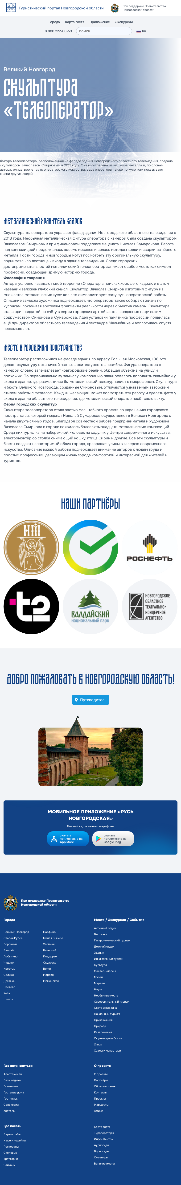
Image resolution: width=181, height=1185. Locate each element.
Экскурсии (124, 22)
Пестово (9, 987)
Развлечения (103, 1032)
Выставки (100, 934)
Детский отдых (104, 946)
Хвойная (48, 944)
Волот (47, 969)
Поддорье (50, 956)
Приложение (100, 22)
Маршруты (101, 1105)
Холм (7, 993)
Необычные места (106, 995)
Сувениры (101, 1157)
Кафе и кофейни (15, 1140)
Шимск (8, 999)
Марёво (48, 975)
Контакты (100, 1092)
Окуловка (49, 962)
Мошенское (51, 981)
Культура (100, 965)
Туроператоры (104, 1133)
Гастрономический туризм (112, 940)
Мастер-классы (105, 971)
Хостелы (9, 1111)
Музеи (98, 977)
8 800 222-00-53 (58, 31)
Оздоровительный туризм (111, 1002)
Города (54, 22)
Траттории (11, 1159)
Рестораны (11, 1147)
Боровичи (10, 944)
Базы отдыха (12, 1080)
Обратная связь (104, 1086)
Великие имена (104, 1163)
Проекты (100, 1099)
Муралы (99, 983)
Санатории (11, 1105)
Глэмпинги (11, 1086)
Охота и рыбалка (105, 1008)
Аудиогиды (101, 1145)
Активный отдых (105, 928)
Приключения (103, 1020)
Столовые (10, 1153)
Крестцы (9, 969)
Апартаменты (13, 1074)
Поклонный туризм (107, 1014)
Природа (100, 1026)
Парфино (49, 932)
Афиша (98, 1111)
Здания (99, 953)
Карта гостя (74, 22)
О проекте (101, 1074)
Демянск (9, 981)
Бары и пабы (12, 1134)
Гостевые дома (14, 1092)
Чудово (9, 962)
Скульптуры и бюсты (108, 1038)
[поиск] (104, 31)
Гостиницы (11, 1099)
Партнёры (101, 1080)
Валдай (9, 950)
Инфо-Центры (103, 1139)
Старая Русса (13, 938)
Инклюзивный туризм (108, 959)
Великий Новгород (16, 932)
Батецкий (49, 950)
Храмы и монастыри (107, 1050)
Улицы (98, 1044)
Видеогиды (101, 1151)
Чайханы (9, 1165)
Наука (98, 989)
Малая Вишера (53, 938)
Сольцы (9, 975)
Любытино (10, 956)
